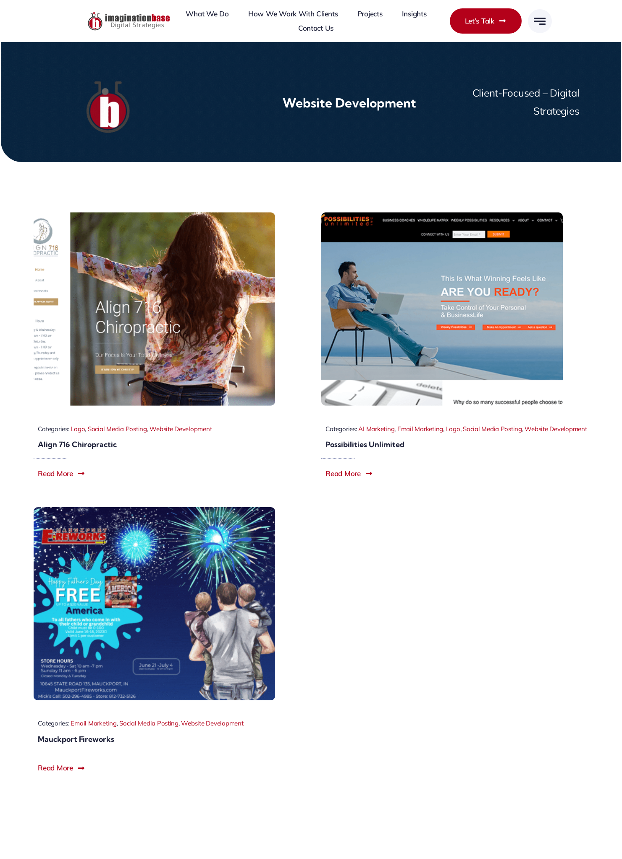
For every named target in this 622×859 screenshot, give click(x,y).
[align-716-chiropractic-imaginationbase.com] (154, 216)
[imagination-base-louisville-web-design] (129, 14)
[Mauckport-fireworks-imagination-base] (154, 510)
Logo (78, 429)
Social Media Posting (117, 429)
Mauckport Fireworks (76, 739)
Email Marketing (420, 429)
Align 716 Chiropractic (77, 444)
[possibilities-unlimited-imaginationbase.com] (442, 216)
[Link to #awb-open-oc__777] (540, 21)
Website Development (181, 429)
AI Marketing (376, 429)
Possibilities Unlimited (364, 444)
